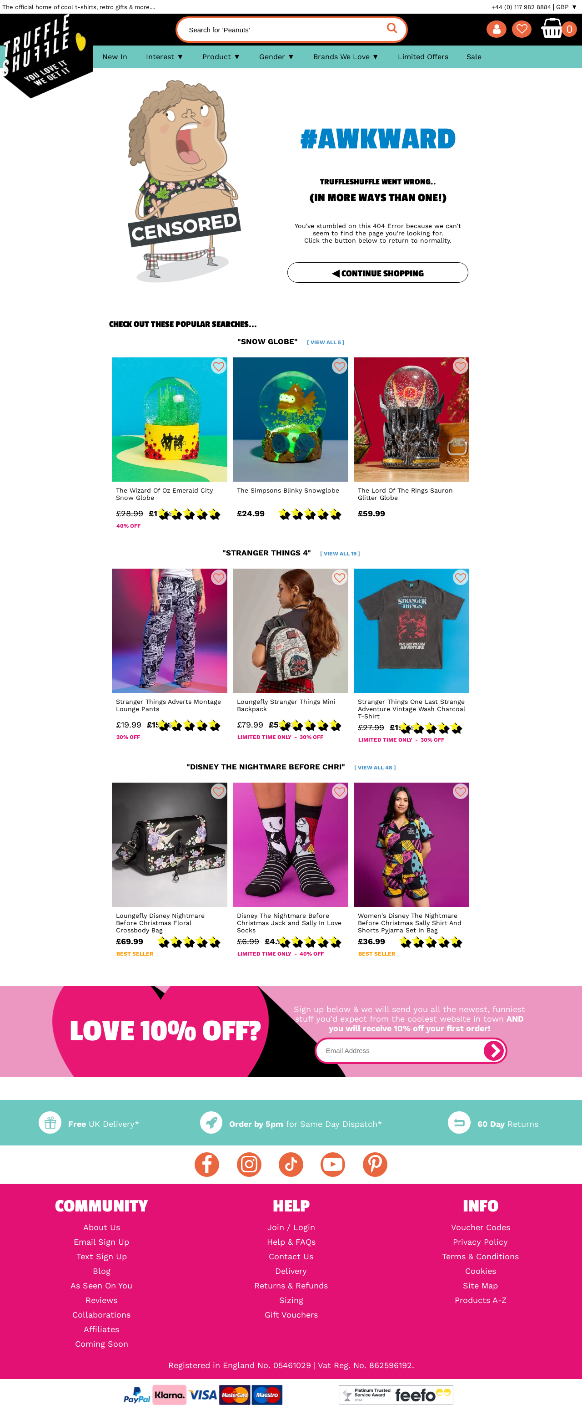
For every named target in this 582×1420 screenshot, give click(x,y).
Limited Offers (423, 56)
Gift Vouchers (291, 1315)
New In (114, 56)
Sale (474, 56)
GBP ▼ (566, 7)
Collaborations (101, 1315)
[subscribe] (494, 1051)
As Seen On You (101, 1286)
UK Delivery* (89, 1124)
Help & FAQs (291, 1242)
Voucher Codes (480, 1227)
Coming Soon (101, 1344)
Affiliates (101, 1329)
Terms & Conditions (480, 1256)
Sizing (291, 1300)
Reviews (101, 1300)
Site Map (480, 1286)
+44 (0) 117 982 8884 (521, 7)
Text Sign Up (101, 1256)
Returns (493, 1124)
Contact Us (291, 1256)
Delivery (291, 1271)
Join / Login (291, 1227)
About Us (101, 1227)
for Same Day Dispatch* (291, 1124)
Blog (101, 1271)
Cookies (480, 1271)
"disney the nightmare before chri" (291, 766)
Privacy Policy (480, 1242)
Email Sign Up (101, 1242)
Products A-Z (481, 1300)
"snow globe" (291, 341)
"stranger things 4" (291, 552)
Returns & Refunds (291, 1286)
